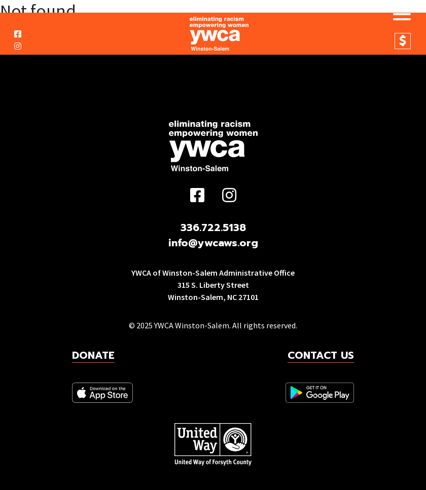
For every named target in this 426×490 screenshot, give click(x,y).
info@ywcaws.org (213, 242)
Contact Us (321, 355)
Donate (402, 41)
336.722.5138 (213, 227)
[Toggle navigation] (398, 16)
